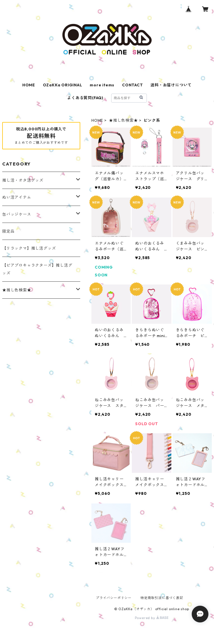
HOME (28, 84)
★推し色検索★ (123, 120)
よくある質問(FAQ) (85, 97)
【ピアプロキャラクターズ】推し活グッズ (37, 269)
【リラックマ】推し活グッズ (29, 248)
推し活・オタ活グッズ (22, 180)
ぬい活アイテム (16, 197)
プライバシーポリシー (114, 598)
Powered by (152, 618)
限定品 (8, 231)
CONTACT (132, 84)
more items (102, 84)
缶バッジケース (16, 214)
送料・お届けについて (171, 84)
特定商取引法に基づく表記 (161, 598)
